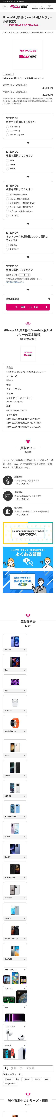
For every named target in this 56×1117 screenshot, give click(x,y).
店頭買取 (6, 1058)
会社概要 (6, 1079)
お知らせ (6, 1070)
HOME (5, 33)
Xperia (40, 926)
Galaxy (29, 926)
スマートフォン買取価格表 (21, 33)
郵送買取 (6, 1054)
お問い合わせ (33, 1062)
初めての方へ (8, 1050)
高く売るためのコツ (36, 1050)
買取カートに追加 (29, 307)
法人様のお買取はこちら (16, 282)
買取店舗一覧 (8, 1066)
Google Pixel (20, 931)
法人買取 (6, 1062)
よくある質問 (33, 1058)
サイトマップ (7, 1084)
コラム (5, 1074)
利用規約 (31, 1084)
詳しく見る (21, 485)
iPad (18, 926)
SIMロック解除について (38, 1054)
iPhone (8, 926)
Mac (7, 931)
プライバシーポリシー (35, 1079)
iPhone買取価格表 (40, 33)
